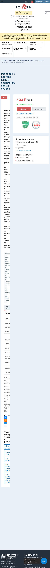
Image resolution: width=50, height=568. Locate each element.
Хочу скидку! (39, 109)
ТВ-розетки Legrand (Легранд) (9, 467)
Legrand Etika (8, 453)
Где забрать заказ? (26, 113)
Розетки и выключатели (33, 557)
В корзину (25, 109)
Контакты (28, 565)
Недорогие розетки (9, 447)
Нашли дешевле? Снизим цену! (28, 117)
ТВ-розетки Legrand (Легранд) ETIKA (9, 478)
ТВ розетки (8, 459)
